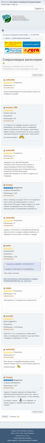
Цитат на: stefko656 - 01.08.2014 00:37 (20, 264)
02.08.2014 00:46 (8, 388)
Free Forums (25, 435)
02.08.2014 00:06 (8, 357)
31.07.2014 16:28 (8, 87)
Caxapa (9, 185)
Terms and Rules (22, 431)
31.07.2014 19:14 (8, 158)
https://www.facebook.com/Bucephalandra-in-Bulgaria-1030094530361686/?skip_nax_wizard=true (20, 280)
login (8, 4)
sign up (14, 4)
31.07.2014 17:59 (8, 121)
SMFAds (18, 435)
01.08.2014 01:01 (8, 296)
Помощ (13, 431)
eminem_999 (11, 107)
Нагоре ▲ (31, 431)
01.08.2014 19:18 (8, 329)
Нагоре (5, 416)
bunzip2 (9, 316)
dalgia (8, 288)
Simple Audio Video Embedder (22, 438)
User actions (37, 75)
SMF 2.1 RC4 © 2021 (17, 433)
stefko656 (10, 80)
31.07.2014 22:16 (8, 195)
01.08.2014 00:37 (8, 225)
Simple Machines (29, 433)
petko (8, 246)
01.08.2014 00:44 (8, 259)
